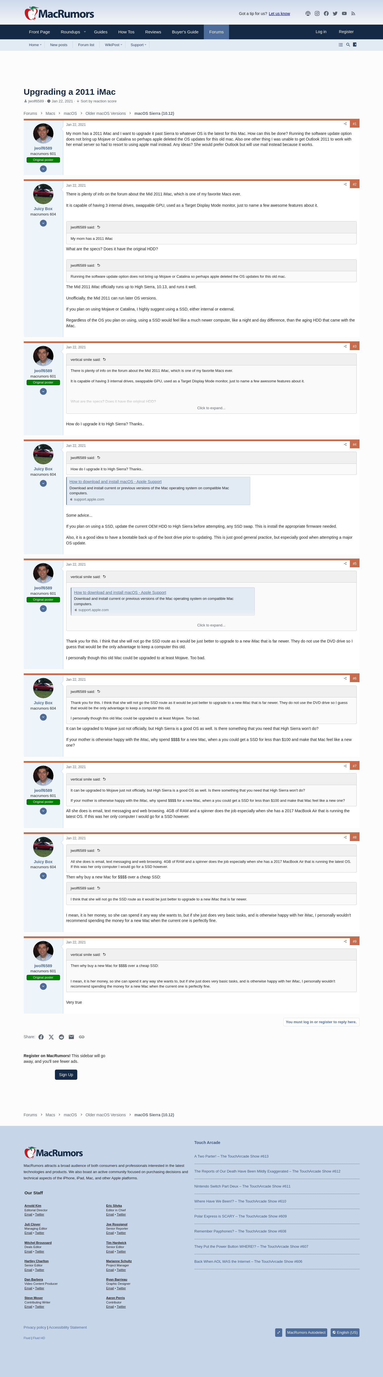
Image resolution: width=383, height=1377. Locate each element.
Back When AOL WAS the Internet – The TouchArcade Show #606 (248, 1261)
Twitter (39, 1214)
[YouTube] (344, 13)
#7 (264, 793)
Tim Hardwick (116, 1242)
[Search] (348, 45)
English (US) (345, 1332)
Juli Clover (32, 1224)
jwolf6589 (36, 101)
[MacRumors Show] (308, 13)
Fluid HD (39, 1338)
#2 (264, 184)
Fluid (27, 1338)
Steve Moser (34, 1298)
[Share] (254, 123)
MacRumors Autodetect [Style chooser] (306, 1332)
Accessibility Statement (68, 1327)
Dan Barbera (34, 1279)
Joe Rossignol (116, 1224)
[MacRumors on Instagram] (317, 13)
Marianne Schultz (119, 1261)
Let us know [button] (279, 13)
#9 (264, 995)
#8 (264, 880)
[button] (68, 31)
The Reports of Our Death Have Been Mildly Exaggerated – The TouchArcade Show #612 (267, 1171)
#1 (264, 124)
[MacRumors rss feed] (353, 13)
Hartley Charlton (37, 1261)
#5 (264, 580)
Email (29, 1214)
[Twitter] (335, 13)
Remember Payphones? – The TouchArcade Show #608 (240, 1231)
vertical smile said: (86, 370)
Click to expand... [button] (166, 419)
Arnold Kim (33, 1205)
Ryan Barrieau (116, 1279)
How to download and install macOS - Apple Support (116, 492)
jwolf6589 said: (83, 233)
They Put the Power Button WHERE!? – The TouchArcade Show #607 (251, 1246)
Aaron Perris (115, 1298)
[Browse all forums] (341, 45)
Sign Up (317, 146)
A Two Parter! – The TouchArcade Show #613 (231, 1156)
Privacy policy (35, 1327)
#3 (264, 357)
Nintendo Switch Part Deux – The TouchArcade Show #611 (242, 1186)
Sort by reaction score (98, 101)
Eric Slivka (114, 1205)
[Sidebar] (356, 45)
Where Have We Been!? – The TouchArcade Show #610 (240, 1201)
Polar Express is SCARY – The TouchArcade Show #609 (240, 1216)
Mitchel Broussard (38, 1242)
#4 (264, 455)
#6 (264, 700)
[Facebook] (326, 13)
